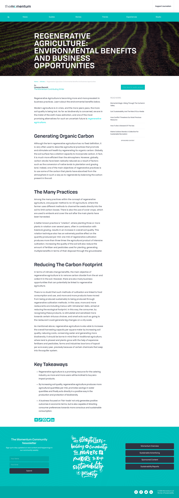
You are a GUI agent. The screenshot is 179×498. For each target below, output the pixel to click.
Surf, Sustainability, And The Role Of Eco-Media (127, 111)
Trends (105, 17)
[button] (25, 17)
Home (36, 81)
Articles (42, 81)
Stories (78, 17)
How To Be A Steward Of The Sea (122, 126)
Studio (158, 17)
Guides (52, 17)
